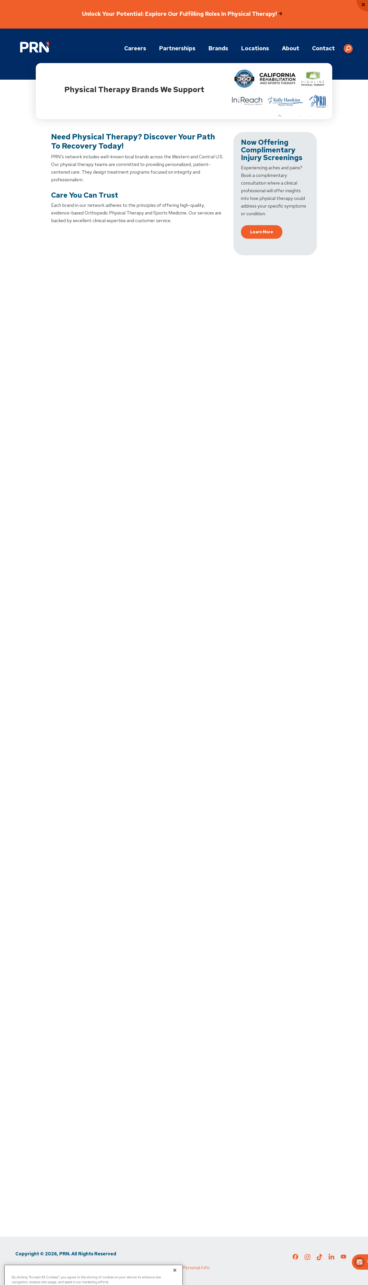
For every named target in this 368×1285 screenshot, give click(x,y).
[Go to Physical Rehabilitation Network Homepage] (34, 47)
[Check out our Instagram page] (307, 1258)
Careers (135, 48)
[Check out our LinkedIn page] (331, 1258)
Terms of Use (64, 1267)
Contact (323, 48)
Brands (218, 48)
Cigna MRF (133, 1267)
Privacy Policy (29, 1267)
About (290, 48)
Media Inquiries (100, 1267)
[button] (348, 46)
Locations (255, 48)
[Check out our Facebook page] (295, 1257)
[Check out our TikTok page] (319, 1258)
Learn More (261, 232)
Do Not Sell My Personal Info (180, 1267)
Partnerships (177, 48)
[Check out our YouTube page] (343, 1257)
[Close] (174, 1277)
